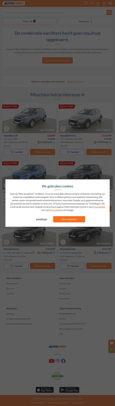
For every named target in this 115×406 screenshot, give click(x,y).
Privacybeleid (98, 207)
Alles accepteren (69, 219)
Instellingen (41, 219)
